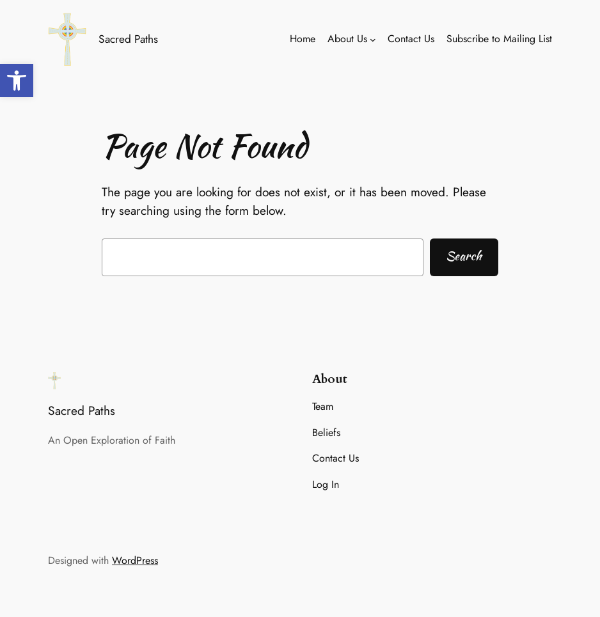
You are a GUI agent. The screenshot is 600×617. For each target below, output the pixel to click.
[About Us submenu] (373, 39)
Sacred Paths (128, 39)
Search (464, 256)
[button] (16, 80)
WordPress (135, 560)
